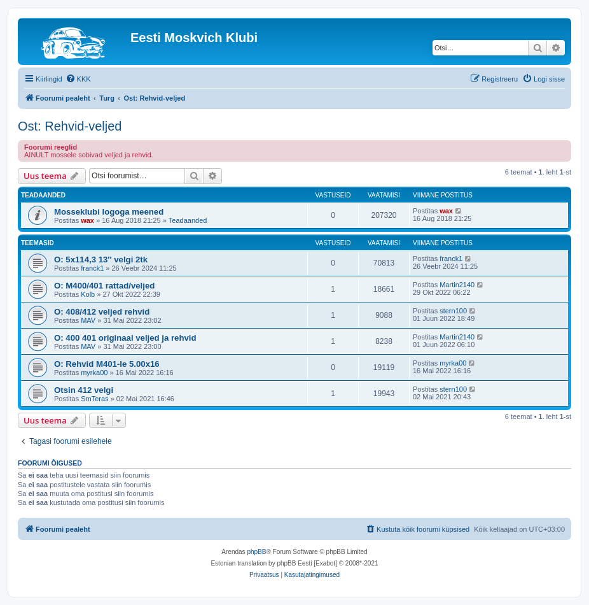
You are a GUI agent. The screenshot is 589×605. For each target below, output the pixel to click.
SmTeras (94, 398)
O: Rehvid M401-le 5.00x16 (107, 364)
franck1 (92, 268)
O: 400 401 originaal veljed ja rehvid (125, 338)
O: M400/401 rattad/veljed (104, 285)
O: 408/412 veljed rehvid (101, 312)
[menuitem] (78, 79)
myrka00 (94, 372)
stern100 (453, 311)
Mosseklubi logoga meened (108, 212)
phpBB (256, 551)
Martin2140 (457, 284)
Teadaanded (188, 220)
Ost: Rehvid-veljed (69, 126)
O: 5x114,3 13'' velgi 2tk (101, 259)
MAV (88, 320)
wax (87, 220)
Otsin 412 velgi (83, 390)
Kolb (88, 294)
